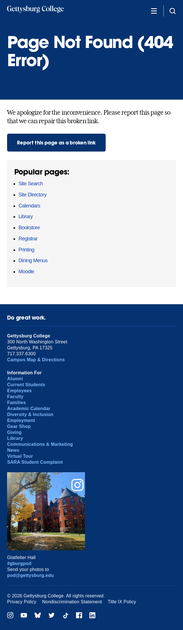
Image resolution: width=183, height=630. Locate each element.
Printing (26, 250)
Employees (19, 390)
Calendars (29, 206)
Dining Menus (32, 260)
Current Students (26, 384)
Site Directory (32, 195)
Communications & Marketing (40, 444)
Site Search (30, 183)
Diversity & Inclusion (30, 414)
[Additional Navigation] (154, 10)
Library (25, 216)
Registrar (27, 239)
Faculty (15, 396)
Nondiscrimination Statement (72, 601)
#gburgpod (19, 563)
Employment (21, 420)
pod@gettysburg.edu (30, 575)
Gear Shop (19, 426)
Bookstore (29, 227)
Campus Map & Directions (36, 359)
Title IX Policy (122, 601)
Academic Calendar (28, 408)
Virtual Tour (20, 456)
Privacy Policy (21, 601)
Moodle (26, 271)
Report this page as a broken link (56, 142)
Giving (14, 432)
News (13, 450)
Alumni (15, 378)
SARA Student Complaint (35, 462)
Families (16, 402)
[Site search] (172, 10)
